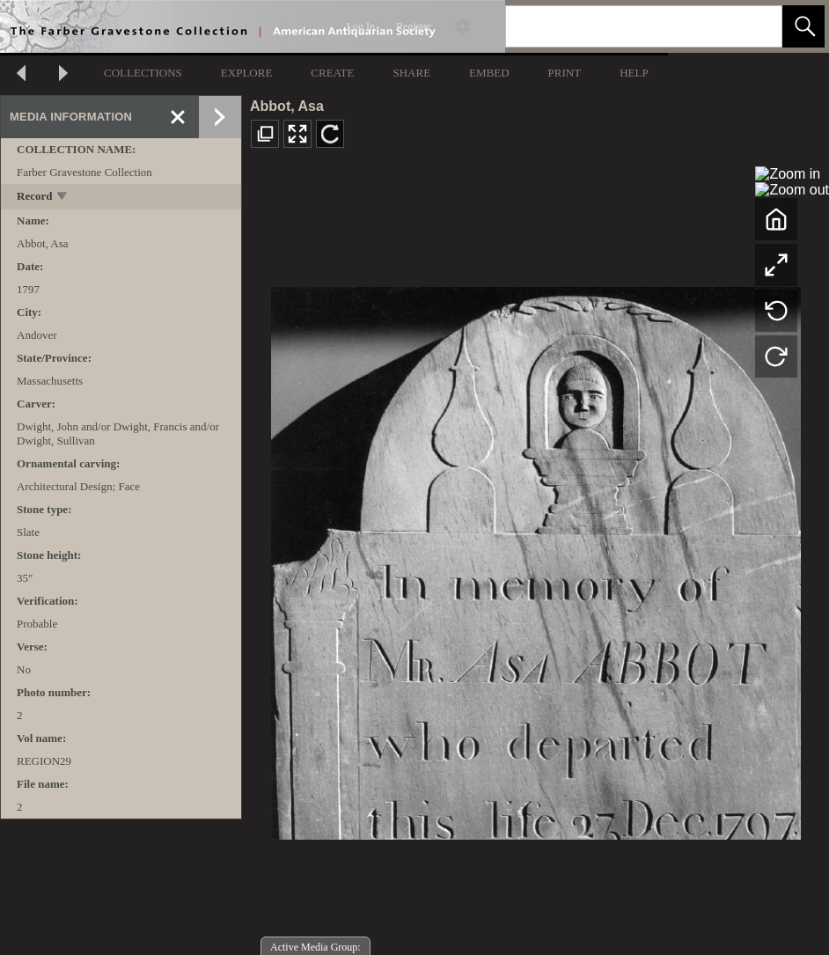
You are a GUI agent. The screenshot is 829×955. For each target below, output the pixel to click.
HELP (634, 72)
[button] (803, 26)
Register (413, 26)
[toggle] (63, 197)
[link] (754, 26)
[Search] (623, 26)
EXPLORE (247, 72)
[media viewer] (535, 558)
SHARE (411, 72)
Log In (361, 26)
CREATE (332, 72)
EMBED (489, 72)
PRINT (565, 72)
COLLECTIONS (143, 72)
